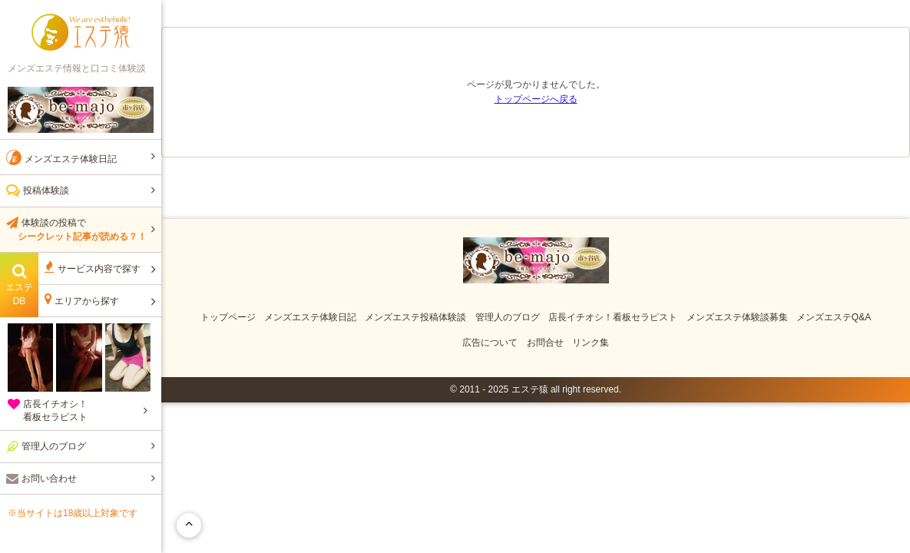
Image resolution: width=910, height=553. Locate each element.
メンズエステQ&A (833, 317)
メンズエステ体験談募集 (737, 317)
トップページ (228, 317)
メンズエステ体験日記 (310, 317)
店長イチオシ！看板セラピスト (612, 317)
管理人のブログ (507, 317)
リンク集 (590, 342)
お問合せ (545, 342)
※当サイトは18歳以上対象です (72, 513)
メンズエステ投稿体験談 (415, 317)
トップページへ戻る (536, 99)
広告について (490, 342)
